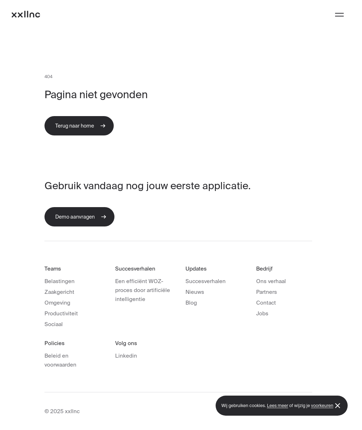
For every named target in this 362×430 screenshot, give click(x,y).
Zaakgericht (59, 292)
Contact (266, 303)
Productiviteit (61, 313)
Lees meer (277, 405)
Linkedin (126, 356)
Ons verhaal (271, 281)
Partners (266, 292)
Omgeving (57, 303)
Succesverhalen (205, 281)
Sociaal (53, 324)
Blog (191, 303)
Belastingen (59, 281)
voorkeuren (322, 405)
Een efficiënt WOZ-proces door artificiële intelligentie (142, 290)
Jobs (262, 313)
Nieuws (194, 292)
